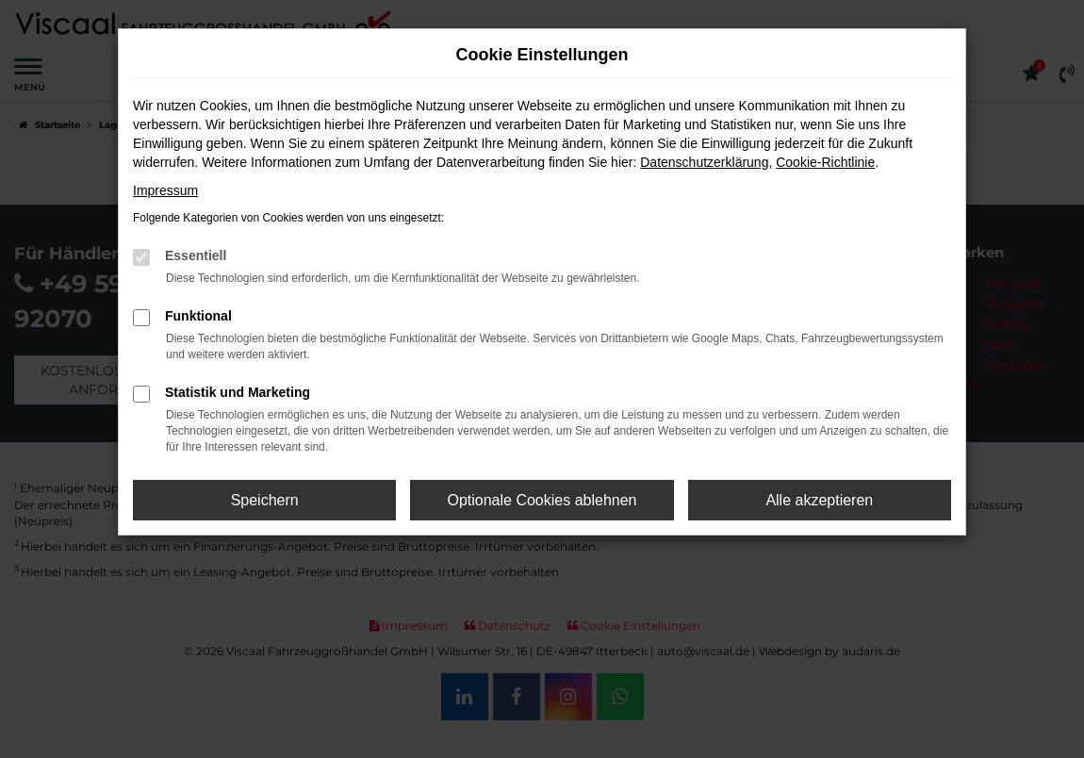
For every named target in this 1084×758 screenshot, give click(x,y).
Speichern (265, 500)
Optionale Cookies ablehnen (541, 500)
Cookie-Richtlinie (825, 162)
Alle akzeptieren (819, 500)
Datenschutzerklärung (704, 162)
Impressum (165, 190)
